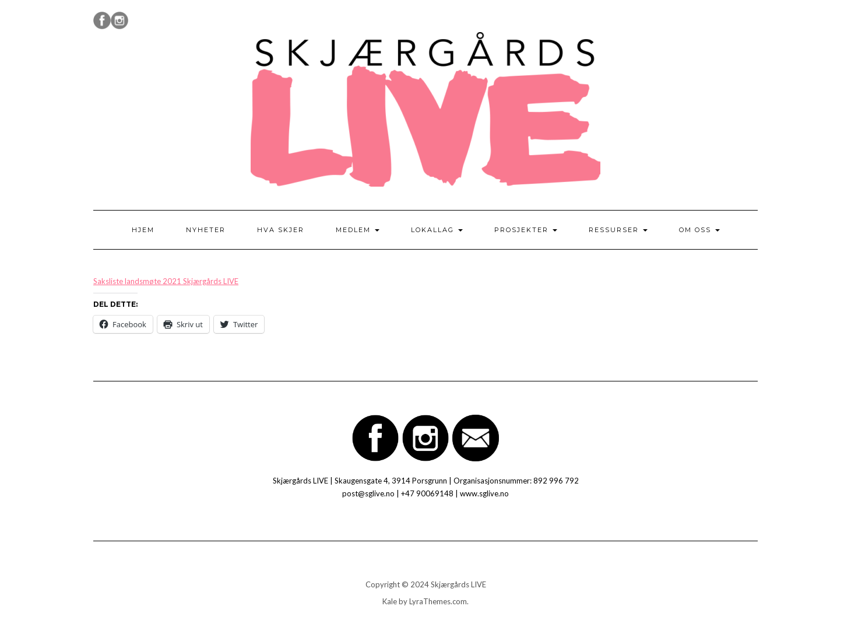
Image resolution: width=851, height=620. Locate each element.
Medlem (357, 230)
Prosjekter (525, 230)
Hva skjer (280, 230)
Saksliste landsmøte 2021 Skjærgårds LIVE (165, 281)
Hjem (143, 230)
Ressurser (618, 230)
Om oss (699, 230)
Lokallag (437, 230)
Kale (389, 601)
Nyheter (206, 230)
